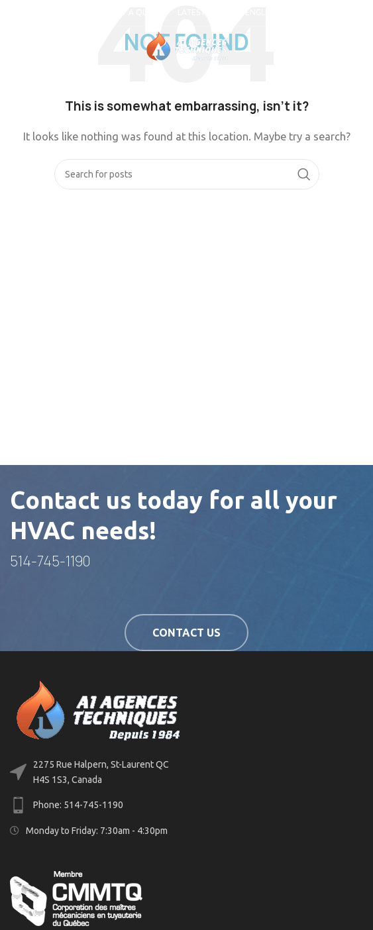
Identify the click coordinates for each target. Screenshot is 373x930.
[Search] (186, 174)
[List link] (186, 805)
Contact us (186, 633)
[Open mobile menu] (32, 46)
